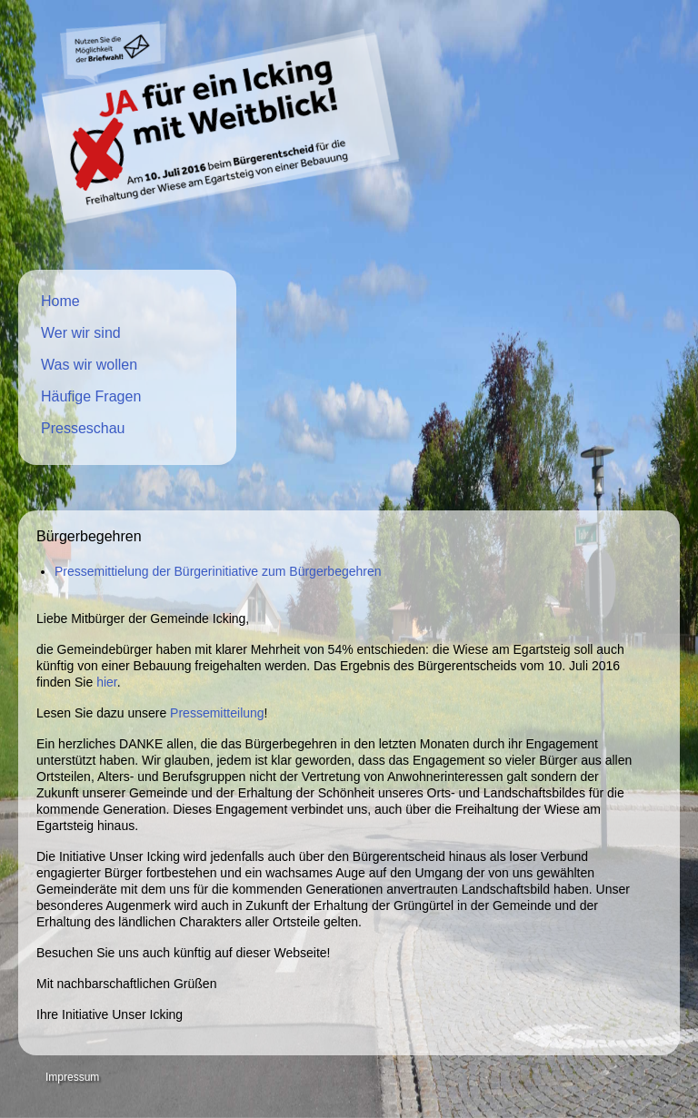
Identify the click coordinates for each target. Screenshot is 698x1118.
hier (106, 682)
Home (60, 301)
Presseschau (83, 428)
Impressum (72, 1077)
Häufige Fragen (91, 396)
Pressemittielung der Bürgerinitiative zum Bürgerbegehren (218, 571)
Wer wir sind (81, 333)
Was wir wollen (89, 364)
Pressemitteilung (217, 713)
